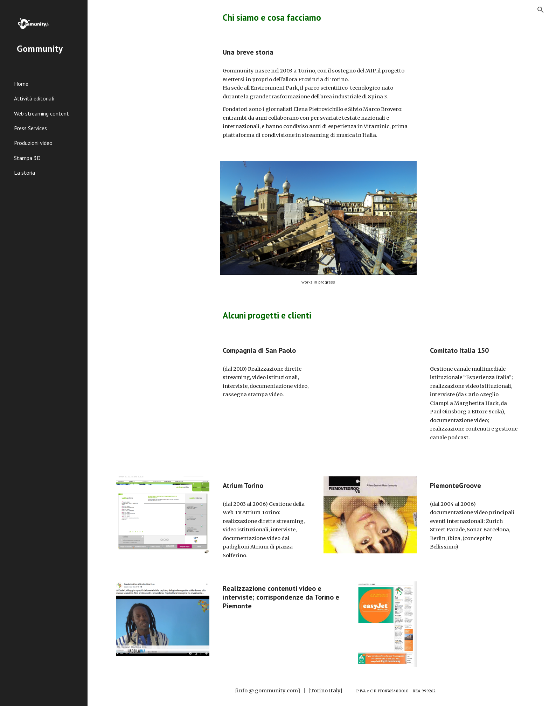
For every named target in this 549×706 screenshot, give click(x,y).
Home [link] (21, 83)
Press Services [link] (30, 128)
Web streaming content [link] (41, 113)
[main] (318, 17)
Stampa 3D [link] (27, 157)
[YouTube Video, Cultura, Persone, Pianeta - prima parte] (162, 369)
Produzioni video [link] (33, 142)
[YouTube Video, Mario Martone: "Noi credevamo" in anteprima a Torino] (370, 368)
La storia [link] (24, 172)
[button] (540, 9)
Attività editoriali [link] (34, 98)
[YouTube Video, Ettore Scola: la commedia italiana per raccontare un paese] (370, 432)
